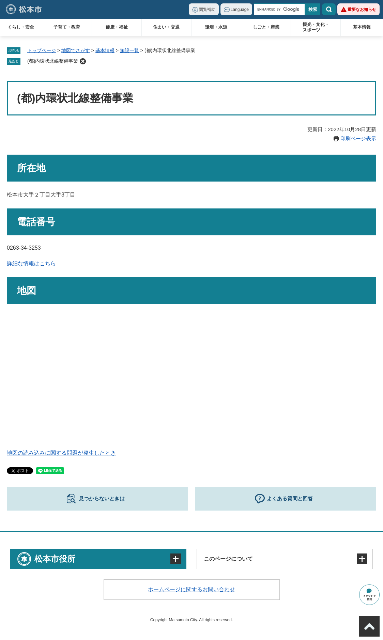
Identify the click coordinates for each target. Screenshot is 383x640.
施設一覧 (129, 50)
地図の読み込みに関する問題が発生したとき (61, 453)
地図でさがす (75, 50)
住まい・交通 (166, 27)
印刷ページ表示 (358, 138)
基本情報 (362, 27)
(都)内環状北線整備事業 (52, 61)
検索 (329, 9)
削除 (83, 61)
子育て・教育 (66, 27)
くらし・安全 (20, 27)
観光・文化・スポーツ (316, 27)
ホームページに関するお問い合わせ (191, 589)
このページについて (228, 559)
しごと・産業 (266, 27)
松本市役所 (54, 558)
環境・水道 (216, 27)
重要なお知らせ (362, 9)
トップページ (41, 50)
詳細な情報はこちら (31, 263)
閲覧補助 (207, 9)
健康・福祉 (117, 27)
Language (240, 9)
